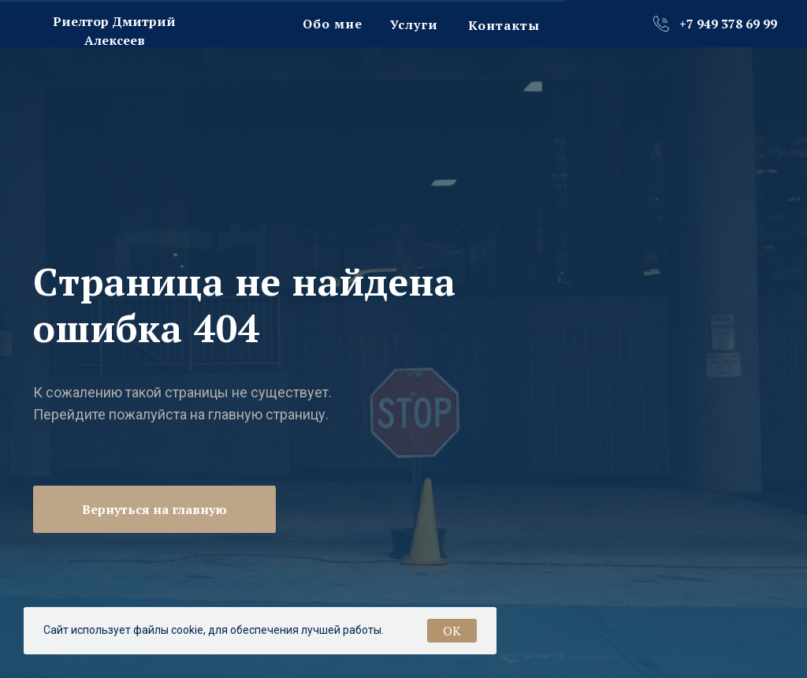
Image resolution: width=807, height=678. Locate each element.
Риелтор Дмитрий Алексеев (114, 31)
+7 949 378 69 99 (728, 23)
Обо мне (333, 23)
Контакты (504, 25)
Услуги (414, 24)
